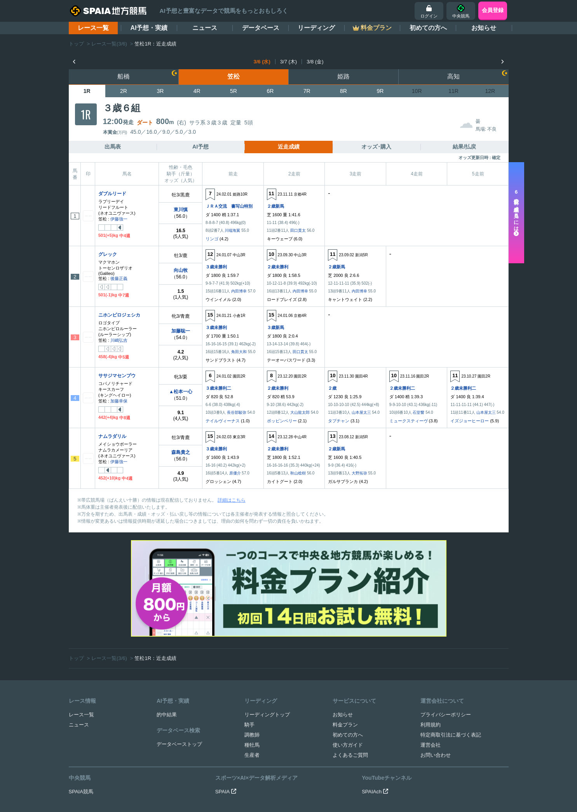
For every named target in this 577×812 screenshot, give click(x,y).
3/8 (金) (315, 62)
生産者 (252, 667)
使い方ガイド (348, 657)
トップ (76, 44)
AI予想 (200, 147)
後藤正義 (118, 278)
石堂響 (418, 412)
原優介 (235, 473)
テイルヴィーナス (223, 420)
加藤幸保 (118, 401)
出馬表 (113, 147)
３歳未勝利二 (218, 388)
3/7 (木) (288, 62)
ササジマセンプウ (117, 375)
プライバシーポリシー (445, 627)
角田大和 (239, 352)
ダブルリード (112, 193)
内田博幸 (239, 291)
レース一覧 (93, 27)
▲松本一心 (180, 391)
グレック (107, 254)
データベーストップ (179, 656)
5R (233, 91)
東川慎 (181, 209)
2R (123, 91)
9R (380, 91)
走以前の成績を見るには (516, 212)
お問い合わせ (435, 667)
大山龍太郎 (300, 412)
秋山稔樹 (298, 473)
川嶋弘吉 (118, 340)
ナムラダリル (112, 436)
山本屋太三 (361, 412)
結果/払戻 (464, 147)
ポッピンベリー (282, 420)
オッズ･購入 (376, 147)
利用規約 (430, 637)
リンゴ (212, 238)
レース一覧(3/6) (109, 44)
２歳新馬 (275, 206)
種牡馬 (252, 657)
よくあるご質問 (350, 667)
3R (160, 91)
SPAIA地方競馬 (280, 794)
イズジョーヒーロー (469, 420)
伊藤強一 (118, 219)
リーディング (316, 27)
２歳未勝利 (277, 266)
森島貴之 (180, 452)
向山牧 (181, 270)
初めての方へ (428, 27)
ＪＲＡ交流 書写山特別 (229, 206)
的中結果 (167, 627)
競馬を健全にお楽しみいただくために (323, 763)
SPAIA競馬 (81, 704)
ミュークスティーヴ (408, 420)
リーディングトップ (267, 627)
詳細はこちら (232, 500)
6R (270, 91)
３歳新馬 (275, 327)
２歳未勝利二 (402, 388)
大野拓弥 (359, 473)
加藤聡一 (180, 331)
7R (306, 91)
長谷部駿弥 (236, 412)
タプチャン (338, 420)
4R (196, 91)
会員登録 (493, 10)
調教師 (252, 647)
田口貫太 (298, 230)
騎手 (249, 637)
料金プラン (345, 637)
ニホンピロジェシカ (119, 315)
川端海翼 (232, 230)
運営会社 (430, 657)
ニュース (204, 27)
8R (343, 91)
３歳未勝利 (216, 266)
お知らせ (483, 27)
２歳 (332, 388)
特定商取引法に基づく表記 (450, 647)
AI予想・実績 (148, 27)
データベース (260, 27)
